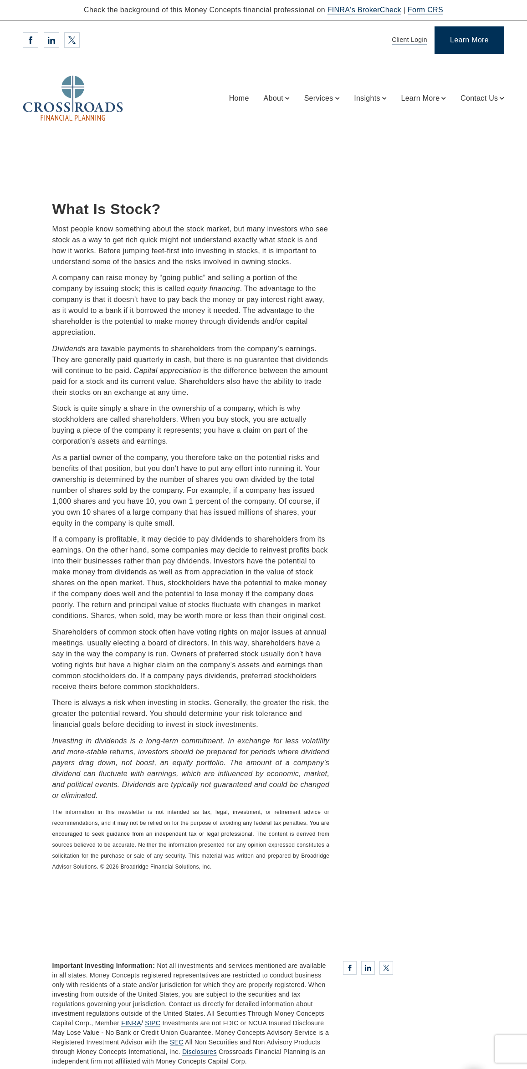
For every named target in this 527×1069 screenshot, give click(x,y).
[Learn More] (469, 40)
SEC (177, 1042)
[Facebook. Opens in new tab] (30, 40)
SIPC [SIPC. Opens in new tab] (152, 1023)
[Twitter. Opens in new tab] (72, 40)
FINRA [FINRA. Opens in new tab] (131, 1023)
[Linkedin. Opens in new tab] (51, 40)
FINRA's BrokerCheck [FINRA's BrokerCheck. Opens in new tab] (364, 10)
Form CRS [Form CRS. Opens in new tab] (425, 10)
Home (239, 98)
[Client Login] (408, 40)
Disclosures (199, 1051)
